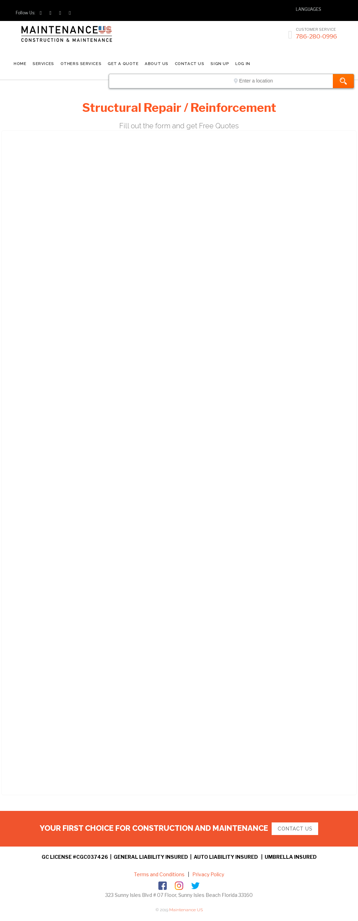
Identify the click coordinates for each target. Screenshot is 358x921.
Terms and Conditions (159, 874)
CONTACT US (190, 63)
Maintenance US (186, 909)
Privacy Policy (207, 874)
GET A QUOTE (123, 63)
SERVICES (43, 63)
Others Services (80, 63)
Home (20, 63)
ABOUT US (156, 63)
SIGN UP (219, 63)
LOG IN (242, 63)
